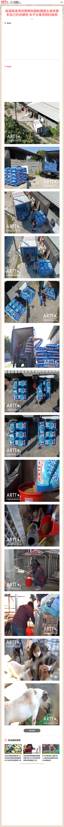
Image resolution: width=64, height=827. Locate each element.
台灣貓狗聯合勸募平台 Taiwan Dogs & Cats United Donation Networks (11, 2)
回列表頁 (32, 731)
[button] (20, 763)
